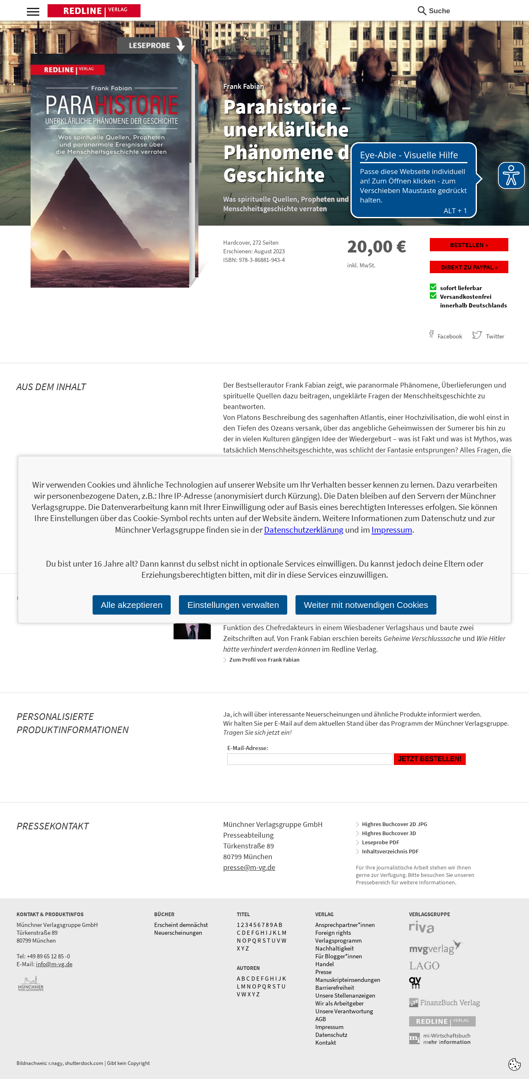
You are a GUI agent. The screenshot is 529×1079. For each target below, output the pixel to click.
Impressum (329, 1027)
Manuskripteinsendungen (347, 980)
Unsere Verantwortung (344, 1011)
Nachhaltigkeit (334, 948)
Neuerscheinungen (178, 932)
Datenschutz (331, 1035)
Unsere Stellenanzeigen (345, 995)
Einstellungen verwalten (233, 605)
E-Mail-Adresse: (247, 748)
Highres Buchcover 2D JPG (394, 824)
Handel (324, 964)
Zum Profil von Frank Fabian (264, 659)
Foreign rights (333, 932)
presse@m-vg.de (249, 867)
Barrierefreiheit (334, 987)
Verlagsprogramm (338, 940)
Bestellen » (469, 245)
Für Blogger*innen (338, 956)
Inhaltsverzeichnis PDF (390, 851)
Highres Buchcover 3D (389, 833)
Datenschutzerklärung (303, 529)
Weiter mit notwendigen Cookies (366, 605)
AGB (320, 1019)
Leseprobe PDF (380, 842)
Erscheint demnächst (181, 925)
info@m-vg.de (54, 964)
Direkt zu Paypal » (469, 267)
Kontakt (325, 1042)
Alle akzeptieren (131, 605)
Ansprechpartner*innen (345, 925)
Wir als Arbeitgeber (339, 1003)
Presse (323, 972)
